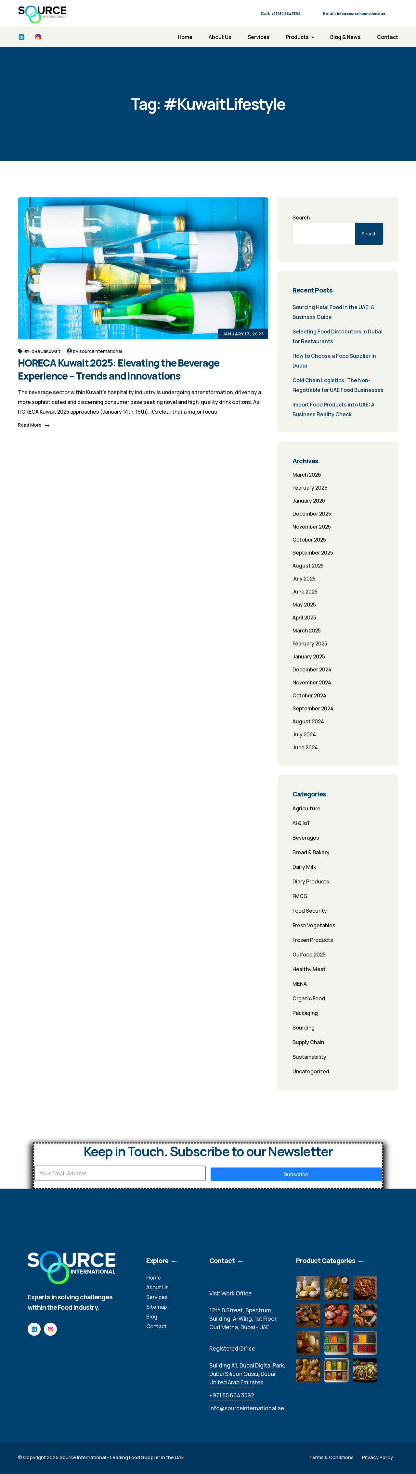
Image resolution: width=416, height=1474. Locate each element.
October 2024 (309, 695)
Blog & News (345, 37)
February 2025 (309, 643)
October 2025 (309, 539)
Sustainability (309, 1056)
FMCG (299, 896)
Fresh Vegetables (313, 925)
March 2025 (306, 630)
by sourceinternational (97, 351)
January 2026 (308, 500)
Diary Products (310, 881)
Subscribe (296, 1174)
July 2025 (304, 578)
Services (258, 37)
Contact (387, 37)
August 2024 (308, 721)
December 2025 (311, 513)
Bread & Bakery (311, 852)
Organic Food (308, 998)
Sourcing (303, 1027)
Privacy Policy (377, 1457)
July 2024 (304, 734)
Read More (33, 425)
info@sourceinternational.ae (246, 1408)
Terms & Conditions (331, 1457)
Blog (151, 1316)
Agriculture (306, 808)
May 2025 (304, 604)
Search (301, 217)
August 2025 (308, 565)
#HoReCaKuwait (39, 351)
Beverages (305, 837)
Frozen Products (312, 939)
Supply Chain (308, 1042)
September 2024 (312, 708)
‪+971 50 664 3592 (231, 1395)
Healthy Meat (309, 969)
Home (185, 37)
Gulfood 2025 (309, 954)
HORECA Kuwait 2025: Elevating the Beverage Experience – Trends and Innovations (118, 369)
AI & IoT (301, 823)
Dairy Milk (304, 866)
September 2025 (312, 552)
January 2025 (308, 656)
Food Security (309, 910)
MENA (299, 983)
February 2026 (310, 487)
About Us (220, 37)
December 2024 (312, 669)
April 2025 (304, 617)
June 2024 (305, 747)
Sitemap (156, 1306)
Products (297, 37)
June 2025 (305, 591)
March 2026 (306, 474)
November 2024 (311, 682)
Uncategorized (310, 1071)
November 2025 (311, 526)
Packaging (305, 1013)
